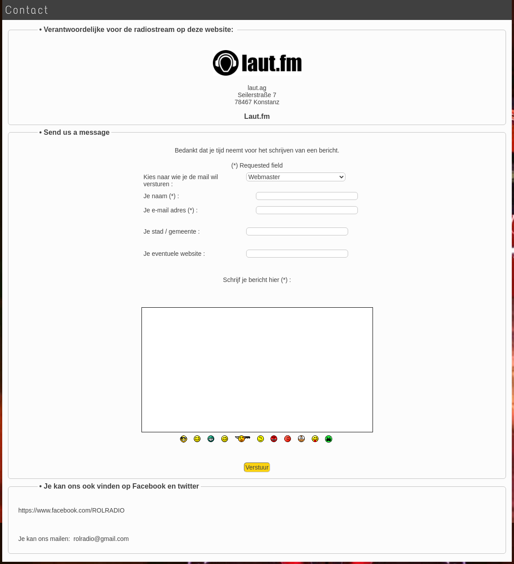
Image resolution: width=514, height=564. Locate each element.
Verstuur (256, 467)
